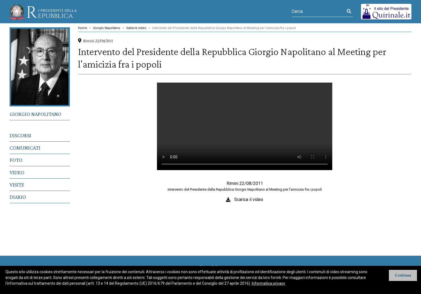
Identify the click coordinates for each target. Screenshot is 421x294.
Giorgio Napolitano (35, 114)
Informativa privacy (268, 283)
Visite (17, 185)
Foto (16, 160)
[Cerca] (318, 11)
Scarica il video (248, 199)
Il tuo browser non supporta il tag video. (244, 126)
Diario (18, 197)
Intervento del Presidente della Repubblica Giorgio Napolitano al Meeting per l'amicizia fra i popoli (224, 28)
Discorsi (20, 135)
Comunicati (25, 148)
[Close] (403, 275)
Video (17, 172)
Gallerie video (136, 28)
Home (82, 28)
